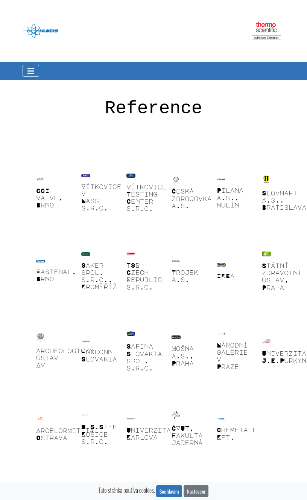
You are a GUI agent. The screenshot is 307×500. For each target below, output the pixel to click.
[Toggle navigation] (31, 71)
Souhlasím (169, 491)
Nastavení (196, 491)
